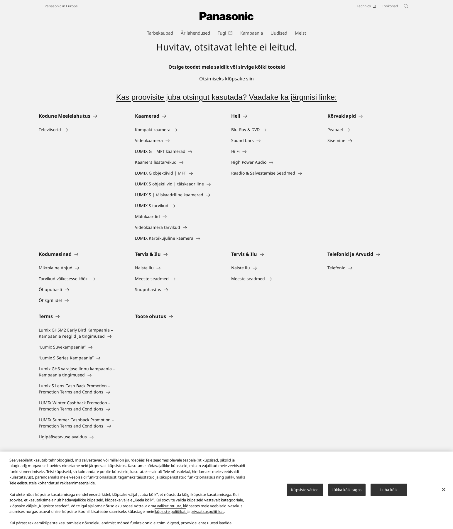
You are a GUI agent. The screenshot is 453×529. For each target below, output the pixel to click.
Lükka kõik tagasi (347, 489)
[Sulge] (443, 489)
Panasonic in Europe (61, 6)
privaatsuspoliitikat (207, 511)
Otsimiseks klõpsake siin (226, 78)
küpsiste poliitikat (170, 511)
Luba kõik (389, 489)
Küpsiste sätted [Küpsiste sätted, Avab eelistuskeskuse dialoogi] (305, 489)
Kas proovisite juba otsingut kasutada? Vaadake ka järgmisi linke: (226, 97)
